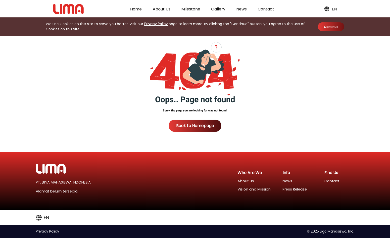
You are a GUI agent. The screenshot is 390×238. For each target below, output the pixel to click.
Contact (266, 9)
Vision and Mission (254, 189)
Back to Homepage (195, 126)
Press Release (295, 189)
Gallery (218, 9)
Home (136, 9)
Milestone (190, 9)
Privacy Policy (156, 23)
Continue (331, 27)
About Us (161, 9)
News (241, 9)
